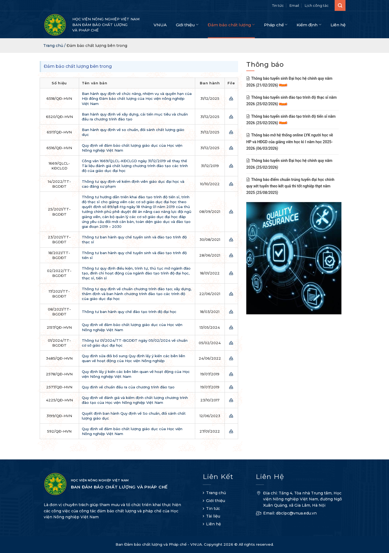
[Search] (340, 5)
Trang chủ (216, 492)
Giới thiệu (187, 24)
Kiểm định (309, 24)
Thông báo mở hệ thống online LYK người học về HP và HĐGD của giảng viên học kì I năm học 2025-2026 (289, 142)
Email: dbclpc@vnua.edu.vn (286, 514)
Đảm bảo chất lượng (231, 24)
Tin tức (278, 5)
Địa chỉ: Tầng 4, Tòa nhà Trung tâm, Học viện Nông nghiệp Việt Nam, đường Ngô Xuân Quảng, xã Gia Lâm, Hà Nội (299, 500)
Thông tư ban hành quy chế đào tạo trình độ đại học (129, 311)
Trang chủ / (55, 45)
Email (294, 5)
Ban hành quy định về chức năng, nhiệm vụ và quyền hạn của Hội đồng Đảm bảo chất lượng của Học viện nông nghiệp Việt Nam (137, 98)
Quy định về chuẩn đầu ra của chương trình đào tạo (128, 387)
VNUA (160, 24)
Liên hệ (338, 24)
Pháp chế (275, 24)
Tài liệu (213, 516)
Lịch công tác (317, 5)
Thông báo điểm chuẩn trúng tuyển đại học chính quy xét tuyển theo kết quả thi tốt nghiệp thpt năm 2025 (290, 186)
